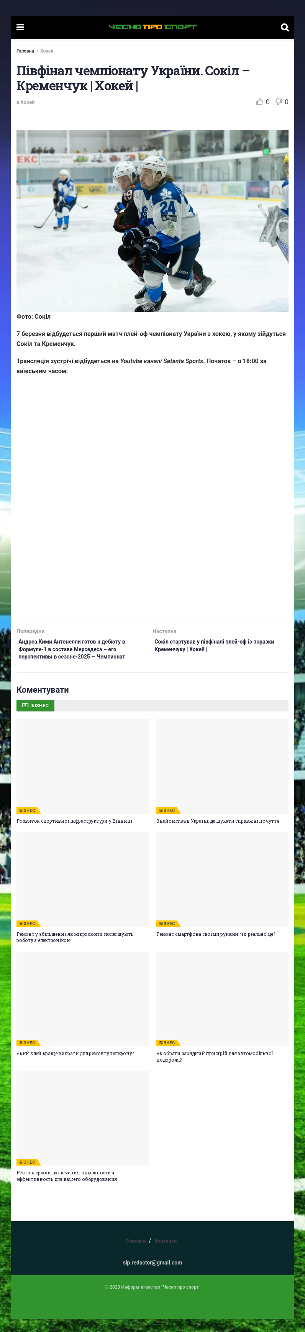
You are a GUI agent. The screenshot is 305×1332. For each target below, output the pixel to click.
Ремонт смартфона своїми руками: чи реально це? (215, 947)
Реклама (136, 1254)
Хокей (46, 51)
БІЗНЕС (27, 823)
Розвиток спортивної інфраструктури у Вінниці (74, 834)
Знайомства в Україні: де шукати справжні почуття (217, 834)
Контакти (165, 1254)
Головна (25, 51)
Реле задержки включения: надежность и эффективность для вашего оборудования (66, 1188)
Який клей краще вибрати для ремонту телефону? (75, 1066)
